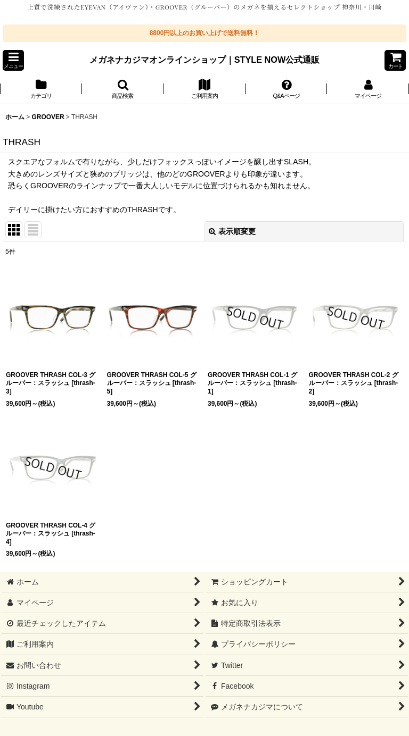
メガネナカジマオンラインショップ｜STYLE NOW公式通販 (204, 59)
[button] (13, 60)
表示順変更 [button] (232, 231)
